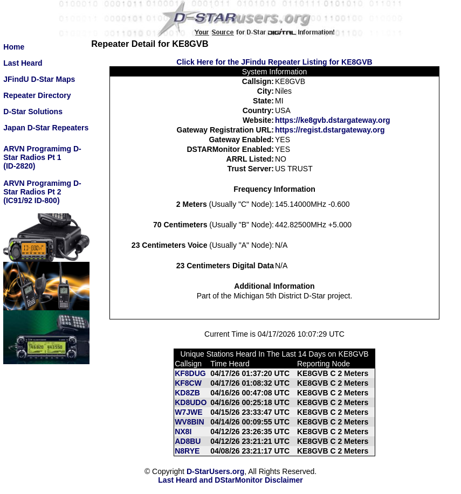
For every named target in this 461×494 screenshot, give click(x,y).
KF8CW (188, 383)
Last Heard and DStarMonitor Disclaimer (230, 480)
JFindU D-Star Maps (39, 79)
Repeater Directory (37, 95)
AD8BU (188, 441)
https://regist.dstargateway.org (330, 130)
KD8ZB (187, 392)
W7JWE (188, 412)
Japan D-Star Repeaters (45, 127)
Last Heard (22, 63)
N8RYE (187, 451)
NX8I (183, 431)
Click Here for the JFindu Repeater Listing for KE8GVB (274, 62)
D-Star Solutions (33, 111)
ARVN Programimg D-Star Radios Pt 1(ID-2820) (42, 157)
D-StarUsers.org (215, 471)
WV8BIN (189, 422)
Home (13, 47)
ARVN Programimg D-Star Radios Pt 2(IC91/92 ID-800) (42, 192)
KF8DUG (190, 373)
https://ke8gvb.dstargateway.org (332, 120)
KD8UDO (191, 402)
